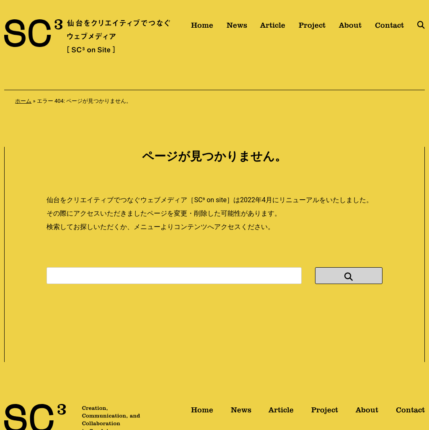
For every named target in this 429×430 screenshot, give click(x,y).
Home (202, 28)
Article (272, 28)
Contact (389, 28)
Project (312, 28)
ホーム (23, 101)
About (350, 28)
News (237, 28)
